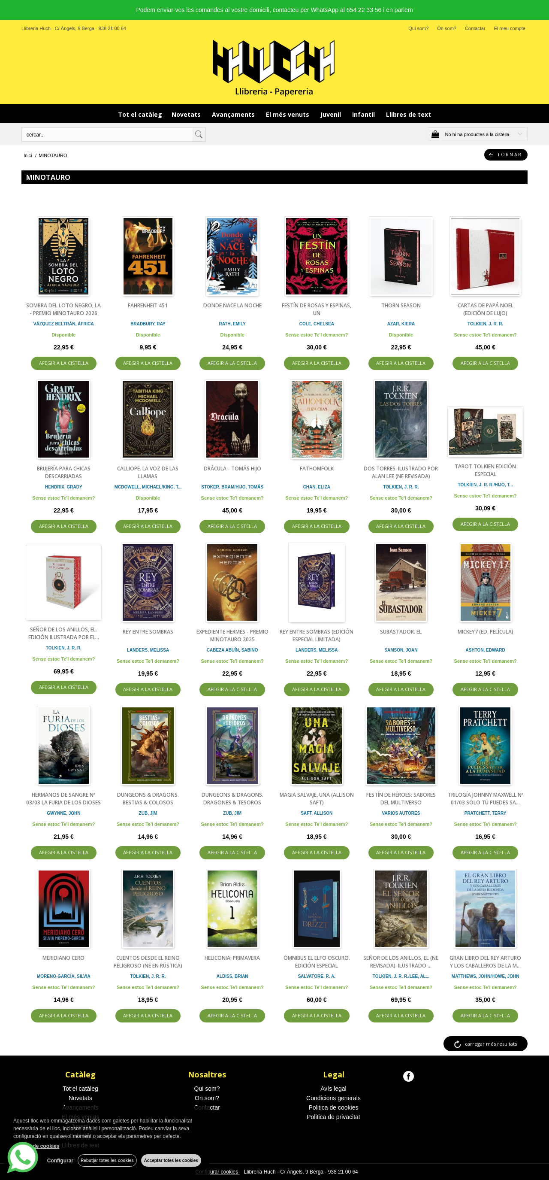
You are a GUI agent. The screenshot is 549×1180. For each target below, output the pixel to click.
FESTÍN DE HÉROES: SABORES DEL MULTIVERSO (401, 798)
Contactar (475, 28)
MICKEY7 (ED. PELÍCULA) (485, 631)
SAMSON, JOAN (400, 650)
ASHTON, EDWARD (485, 650)
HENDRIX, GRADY (63, 487)
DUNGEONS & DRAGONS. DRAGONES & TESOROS (232, 798)
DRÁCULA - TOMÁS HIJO (232, 468)
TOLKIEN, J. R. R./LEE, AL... (401, 976)
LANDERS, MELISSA (148, 650)
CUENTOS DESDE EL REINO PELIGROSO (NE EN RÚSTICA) (148, 961)
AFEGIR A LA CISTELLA (63, 363)
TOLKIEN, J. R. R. (485, 324)
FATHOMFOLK (317, 468)
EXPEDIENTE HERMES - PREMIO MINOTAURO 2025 (232, 635)
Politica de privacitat (333, 1116)
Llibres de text (408, 114)
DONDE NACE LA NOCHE (232, 305)
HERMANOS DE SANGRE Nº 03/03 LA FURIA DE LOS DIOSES (63, 798)
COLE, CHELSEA (316, 324)
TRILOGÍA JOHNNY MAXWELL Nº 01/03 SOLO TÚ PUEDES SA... (485, 798)
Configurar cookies (217, 1172)
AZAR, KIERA (401, 324)
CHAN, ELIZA (316, 487)
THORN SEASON (401, 305)
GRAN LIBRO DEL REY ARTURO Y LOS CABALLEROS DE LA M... (485, 961)
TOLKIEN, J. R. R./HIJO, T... (485, 484)
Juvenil (331, 114)
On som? (446, 28)
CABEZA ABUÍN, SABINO (232, 650)
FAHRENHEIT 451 (148, 305)
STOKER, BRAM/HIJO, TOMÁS (232, 487)
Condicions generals (333, 1098)
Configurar (60, 1161)
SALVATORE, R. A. (316, 976)
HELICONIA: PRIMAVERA (232, 958)
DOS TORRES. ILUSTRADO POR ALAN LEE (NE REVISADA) (401, 472)
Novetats (187, 114)
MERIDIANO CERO (63, 958)
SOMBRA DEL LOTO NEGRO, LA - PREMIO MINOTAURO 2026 (63, 309)
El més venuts (288, 114)
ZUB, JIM (148, 813)
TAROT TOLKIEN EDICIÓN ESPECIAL (485, 470)
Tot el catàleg (140, 114)
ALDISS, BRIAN (232, 976)
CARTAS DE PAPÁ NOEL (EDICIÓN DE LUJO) (485, 309)
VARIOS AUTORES (401, 813)
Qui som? (418, 28)
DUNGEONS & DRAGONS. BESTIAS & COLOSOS (148, 798)
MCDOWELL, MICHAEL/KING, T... (148, 487)
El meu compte (509, 28)
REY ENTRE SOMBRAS (148, 631)
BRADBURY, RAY (148, 324)
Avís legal (333, 1088)
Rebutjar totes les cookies (107, 1160)
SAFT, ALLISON (316, 813)
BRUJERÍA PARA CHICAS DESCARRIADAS (63, 472)
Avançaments (234, 114)
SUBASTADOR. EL (401, 631)
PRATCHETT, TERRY (486, 813)
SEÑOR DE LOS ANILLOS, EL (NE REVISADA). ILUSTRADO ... (400, 961)
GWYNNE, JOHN (63, 813)
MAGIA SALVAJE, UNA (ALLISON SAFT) (317, 798)
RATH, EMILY (232, 324)
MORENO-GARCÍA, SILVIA (63, 976)
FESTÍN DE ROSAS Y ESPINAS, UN (316, 309)
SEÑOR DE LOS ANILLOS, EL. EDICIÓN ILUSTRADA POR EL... (63, 633)
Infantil (364, 114)
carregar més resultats (491, 1043)
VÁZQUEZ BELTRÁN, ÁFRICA (63, 324)
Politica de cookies (334, 1107)
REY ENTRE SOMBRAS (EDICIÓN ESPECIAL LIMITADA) (316, 635)
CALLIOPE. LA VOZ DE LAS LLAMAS (147, 472)
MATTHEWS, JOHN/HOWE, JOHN (485, 976)
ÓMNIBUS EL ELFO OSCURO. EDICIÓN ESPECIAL (317, 961)
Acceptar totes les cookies (171, 1160)
